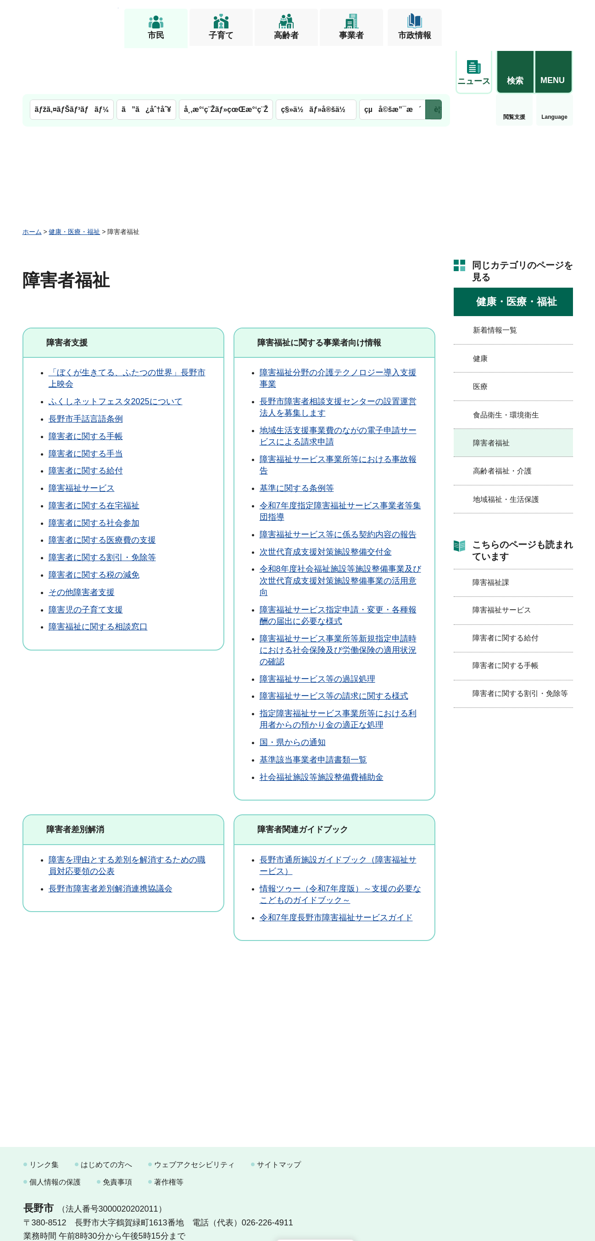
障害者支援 (67, 296)
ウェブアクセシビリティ (194, 1118)
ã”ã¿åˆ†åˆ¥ (146, 63)
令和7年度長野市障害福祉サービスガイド (336, 870)
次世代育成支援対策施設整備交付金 (326, 505)
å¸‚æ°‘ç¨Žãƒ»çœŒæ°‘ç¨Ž (226, 63)
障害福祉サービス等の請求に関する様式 (334, 649)
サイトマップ (279, 1118)
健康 (480, 312)
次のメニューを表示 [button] (433, 63)
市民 (156, 35)
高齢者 (286, 35)
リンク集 (44, 1118)
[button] (515, 21)
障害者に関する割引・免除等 (102, 511)
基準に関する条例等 (297, 441)
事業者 (351, 35)
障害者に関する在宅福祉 (94, 458)
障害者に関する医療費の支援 (102, 493)
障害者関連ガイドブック (302, 782)
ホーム (32, 185)
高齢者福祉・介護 (502, 425)
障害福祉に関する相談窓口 (98, 580)
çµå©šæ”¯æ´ (392, 63)
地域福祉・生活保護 (506, 452)
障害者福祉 (491, 396)
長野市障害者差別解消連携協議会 (110, 841)
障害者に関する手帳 (86, 389)
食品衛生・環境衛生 (506, 368)
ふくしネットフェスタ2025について (116, 355)
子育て (221, 35)
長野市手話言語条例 (86, 372)
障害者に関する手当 (86, 407)
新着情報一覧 (495, 284)
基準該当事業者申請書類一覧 (313, 713)
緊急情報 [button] (555, 69)
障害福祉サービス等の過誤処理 (317, 632)
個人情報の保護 (55, 1135)
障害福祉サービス (82, 441)
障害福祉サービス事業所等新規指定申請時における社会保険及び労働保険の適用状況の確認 (338, 603)
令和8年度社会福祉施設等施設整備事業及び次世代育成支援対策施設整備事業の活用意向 (340, 534)
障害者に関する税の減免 (94, 528)
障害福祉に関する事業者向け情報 (319, 296)
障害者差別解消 (75, 782)
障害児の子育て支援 (86, 563)
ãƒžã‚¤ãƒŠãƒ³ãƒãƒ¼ (72, 63)
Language (514, 70)
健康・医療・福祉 (74, 185)
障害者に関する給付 (86, 424)
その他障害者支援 (82, 545)
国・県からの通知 (293, 696)
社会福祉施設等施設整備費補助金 (322, 730)
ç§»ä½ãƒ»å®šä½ (316, 63)
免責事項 (117, 1135)
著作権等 (169, 1135)
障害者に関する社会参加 (94, 476)
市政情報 (414, 35)
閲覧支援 (474, 70)
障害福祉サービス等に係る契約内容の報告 (338, 487)
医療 (480, 340)
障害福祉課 (491, 536)
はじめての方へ (106, 1118)
